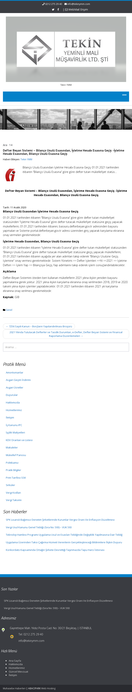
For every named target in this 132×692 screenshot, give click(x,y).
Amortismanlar (14, 372)
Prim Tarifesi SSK (16, 477)
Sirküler (10, 485)
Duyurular (12, 395)
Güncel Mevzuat (17, 671)
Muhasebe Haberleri (14, 688)
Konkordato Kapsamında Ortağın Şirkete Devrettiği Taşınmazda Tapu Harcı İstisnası (55, 550)
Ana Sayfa (13, 660)
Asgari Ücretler (14, 387)
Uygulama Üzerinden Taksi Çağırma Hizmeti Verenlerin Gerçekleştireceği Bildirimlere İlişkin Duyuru (64, 542)
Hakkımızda (13, 402)
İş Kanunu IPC (14, 425)
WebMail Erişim (76, 9)
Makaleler (12, 447)
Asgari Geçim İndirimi (18, 380)
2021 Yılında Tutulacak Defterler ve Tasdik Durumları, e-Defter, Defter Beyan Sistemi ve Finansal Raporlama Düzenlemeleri (66, 334)
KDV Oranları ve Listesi (19, 440)
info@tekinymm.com (78, 4)
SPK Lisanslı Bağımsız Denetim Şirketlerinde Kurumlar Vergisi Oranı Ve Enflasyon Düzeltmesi (60, 519)
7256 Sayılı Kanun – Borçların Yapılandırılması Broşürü (39, 326)
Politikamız (12, 462)
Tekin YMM (26, 159)
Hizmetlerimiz (14, 410)
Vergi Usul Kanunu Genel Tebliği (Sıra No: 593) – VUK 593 (39, 527)
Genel (9, 310)
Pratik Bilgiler (13, 470)
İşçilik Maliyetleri (15, 432)
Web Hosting (48, 688)
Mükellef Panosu (16, 455)
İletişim (10, 417)
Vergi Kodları (13, 492)
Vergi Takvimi (13, 500)
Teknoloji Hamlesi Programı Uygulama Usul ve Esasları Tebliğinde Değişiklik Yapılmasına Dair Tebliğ (64, 534)
